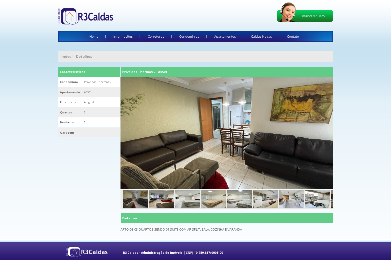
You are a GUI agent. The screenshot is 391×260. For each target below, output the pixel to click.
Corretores (156, 36)
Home (94, 36)
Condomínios (189, 36)
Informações (123, 36)
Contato (293, 36)
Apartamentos (225, 36)
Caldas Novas (261, 36)
